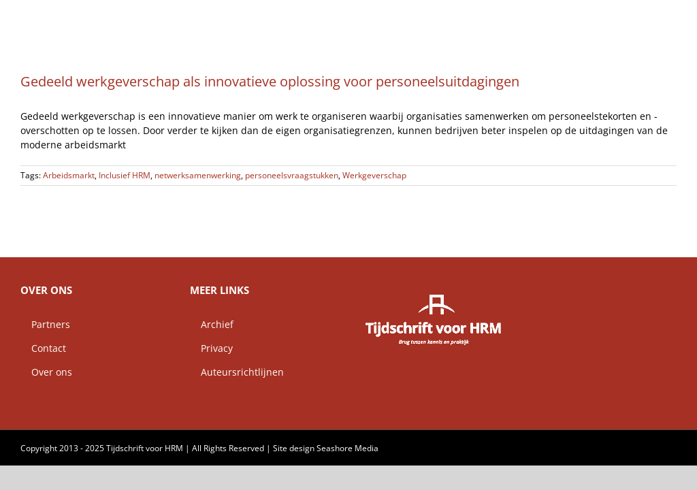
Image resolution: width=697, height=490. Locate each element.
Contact (43, 348)
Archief (211, 324)
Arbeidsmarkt (69, 175)
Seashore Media (347, 448)
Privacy (211, 348)
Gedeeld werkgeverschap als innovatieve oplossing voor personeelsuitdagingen (269, 81)
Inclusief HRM (124, 175)
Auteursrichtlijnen (237, 371)
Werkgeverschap (374, 175)
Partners (45, 324)
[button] (655, 17)
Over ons (46, 371)
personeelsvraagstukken (291, 175)
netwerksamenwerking (198, 175)
